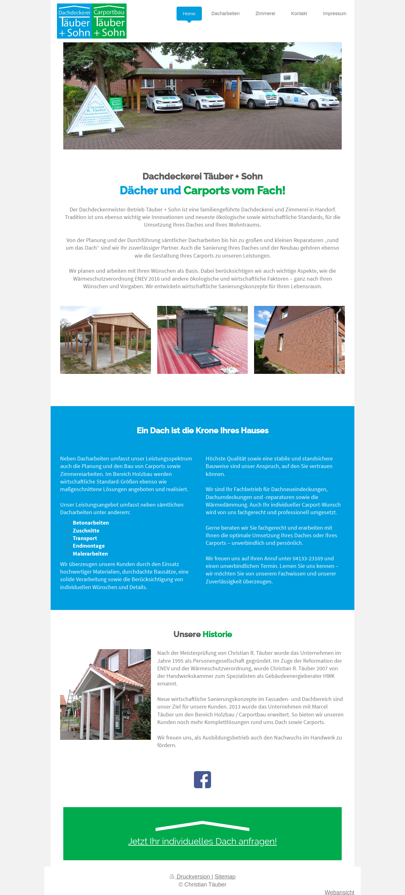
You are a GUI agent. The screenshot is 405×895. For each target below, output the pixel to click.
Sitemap (225, 877)
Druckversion (191, 877)
